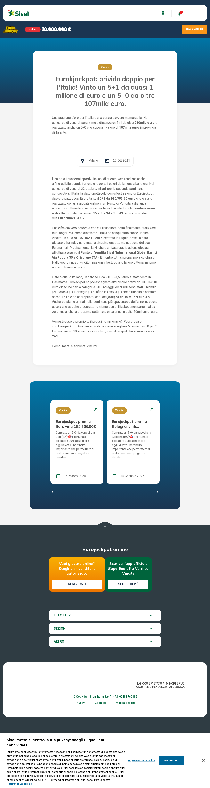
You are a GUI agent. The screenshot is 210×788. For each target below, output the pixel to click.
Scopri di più (128, 635)
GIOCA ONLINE (194, 29)
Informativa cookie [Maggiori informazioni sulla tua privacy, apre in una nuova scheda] (20, 783)
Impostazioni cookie (141, 760)
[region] (105, 760)
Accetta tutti (171, 760)
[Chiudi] (203, 760)
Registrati (77, 635)
